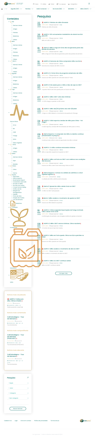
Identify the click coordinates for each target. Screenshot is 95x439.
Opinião (15, 194)
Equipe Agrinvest (16, 303)
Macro (13, 61)
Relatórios (16, 36)
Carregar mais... (63, 273)
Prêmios (15, 32)
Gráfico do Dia (17, 189)
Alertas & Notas (17, 25)
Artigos (15, 29)
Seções (13, 175)
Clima (13, 144)
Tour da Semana (18, 199)
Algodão (13, 73)
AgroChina (16, 176)
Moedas (15, 164)
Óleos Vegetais (17, 143)
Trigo (12, 89)
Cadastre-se (8, 420)
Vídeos (15, 39)
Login (16, 420)
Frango (15, 136)
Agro (14, 160)
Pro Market (61, 4)
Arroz (14, 125)
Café (14, 132)
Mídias (43, 4)
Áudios (12, 153)
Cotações (14, 207)
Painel (51, 4)
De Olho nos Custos (18, 185)
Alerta (8, 303)
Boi (14, 128)
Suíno (14, 139)
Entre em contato (26, 420)
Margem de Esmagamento (17, 191)
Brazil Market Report (19, 180)
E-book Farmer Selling (19, 187)
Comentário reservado (19, 182)
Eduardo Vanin (54, 138)
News (35, 4)
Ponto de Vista (17, 196)
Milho (12, 41)
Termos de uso (55, 420)
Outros (15, 173)
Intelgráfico (72, 4)
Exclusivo (9, 321)
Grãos (12, 321)
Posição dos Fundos (18, 198)
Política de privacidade (41, 420)
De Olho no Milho (18, 183)
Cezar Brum (53, 176)
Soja (12, 21)
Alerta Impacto (17, 178)
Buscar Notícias (17, 408)
